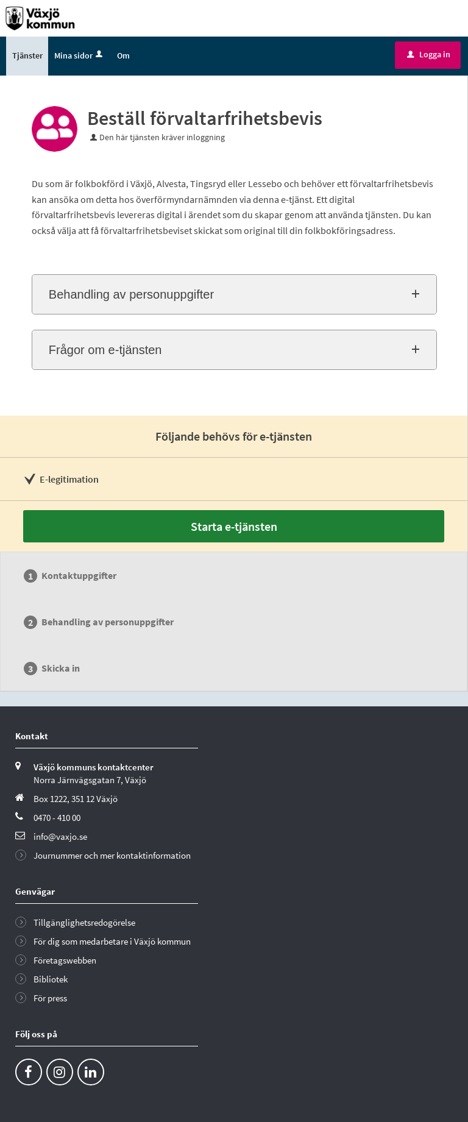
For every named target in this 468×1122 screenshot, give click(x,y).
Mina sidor (79, 55)
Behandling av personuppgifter (131, 294)
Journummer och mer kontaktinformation (112, 855)
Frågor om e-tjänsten (105, 350)
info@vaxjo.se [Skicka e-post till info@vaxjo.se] (60, 836)
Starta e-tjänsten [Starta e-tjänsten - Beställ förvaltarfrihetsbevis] (234, 526)
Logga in (428, 54)
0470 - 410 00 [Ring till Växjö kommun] (57, 817)
